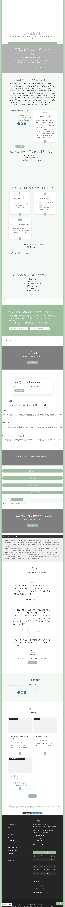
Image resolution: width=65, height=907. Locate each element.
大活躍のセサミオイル (39, 886)
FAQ (9, 835)
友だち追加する (32, 361)
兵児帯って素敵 (41, 734)
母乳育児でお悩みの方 (42, 214)
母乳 (10, 716)
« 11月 (35, 874)
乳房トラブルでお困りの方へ (14, 845)
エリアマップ (11, 838)
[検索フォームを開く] (54, 43)
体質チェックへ (32, 523)
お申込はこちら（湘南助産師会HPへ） (38, 328)
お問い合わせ (11, 858)
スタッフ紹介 (11, 832)
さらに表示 (32, 793)
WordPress (41, 904)
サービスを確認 (17, 238)
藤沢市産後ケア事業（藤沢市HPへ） (17, 328)
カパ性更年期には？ (18, 774)
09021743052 (40, 833)
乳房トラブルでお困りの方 (16, 214)
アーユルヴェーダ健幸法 (14, 756)
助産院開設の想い (38, 890)
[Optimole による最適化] (6, 904)
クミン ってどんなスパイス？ (41, 883)
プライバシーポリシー (13, 854)
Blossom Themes (28, 904)
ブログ (9, 825)
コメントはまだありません (17, 740)
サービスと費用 (11, 841)
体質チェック (11, 828)
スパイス (22, 756)
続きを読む (43, 141)
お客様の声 (10, 851)
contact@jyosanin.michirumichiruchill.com (46, 836)
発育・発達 (15, 716)
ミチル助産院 (33, 34)
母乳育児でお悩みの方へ (13, 848)
